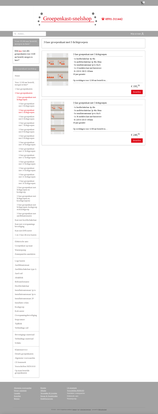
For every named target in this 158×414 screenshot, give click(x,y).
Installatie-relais (22, 303)
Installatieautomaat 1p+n (25, 290)
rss (78, 409)
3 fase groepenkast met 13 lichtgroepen (27, 163)
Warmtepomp (20, 250)
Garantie (17, 393)
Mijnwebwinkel (102, 409)
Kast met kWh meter (23, 231)
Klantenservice (21, 350)
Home (17, 76)
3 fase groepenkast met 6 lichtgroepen (26, 117)
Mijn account (137, 33)
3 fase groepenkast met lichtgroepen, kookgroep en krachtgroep (27, 207)
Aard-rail (19, 273)
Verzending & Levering (48, 393)
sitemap (75, 409)
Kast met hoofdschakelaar (26, 220)
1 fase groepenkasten (23, 89)
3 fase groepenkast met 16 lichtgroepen (27, 182)
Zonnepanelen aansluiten (25, 254)
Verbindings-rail (21, 328)
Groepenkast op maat (24, 246)
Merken (17, 399)
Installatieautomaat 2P (24, 298)
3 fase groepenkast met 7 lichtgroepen (26, 124)
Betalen (43, 388)
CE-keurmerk (20, 362)
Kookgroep (19, 307)
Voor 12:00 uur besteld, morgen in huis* (24, 83)
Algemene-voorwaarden (22, 388)
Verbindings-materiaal (24, 339)
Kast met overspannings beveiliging (25, 225)
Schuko (18, 343)
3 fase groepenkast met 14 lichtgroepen (27, 169)
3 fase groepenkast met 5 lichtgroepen (90, 54)
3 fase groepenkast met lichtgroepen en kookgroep (26, 189)
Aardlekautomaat (22, 265)
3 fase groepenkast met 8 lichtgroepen (26, 130)
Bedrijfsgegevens (46, 399)
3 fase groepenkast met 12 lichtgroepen (27, 156)
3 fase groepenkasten (23, 93)
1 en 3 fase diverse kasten (25, 235)
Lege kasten (20, 261)
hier (20, 51)
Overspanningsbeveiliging (26, 315)
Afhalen (43, 391)
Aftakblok (19, 277)
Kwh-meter (19, 311)
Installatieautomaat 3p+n (25, 294)
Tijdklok (18, 323)
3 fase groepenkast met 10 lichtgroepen (27, 143)
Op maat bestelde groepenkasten (22, 371)
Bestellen (137, 92)
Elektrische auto (21, 241)
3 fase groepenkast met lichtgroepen (26, 98)
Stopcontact (20, 319)
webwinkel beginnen (85, 409)
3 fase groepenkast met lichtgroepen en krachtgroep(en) (26, 198)
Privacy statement (20, 391)
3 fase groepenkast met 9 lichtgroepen (26, 137)
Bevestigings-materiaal (24, 334)
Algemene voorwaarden (25, 358)
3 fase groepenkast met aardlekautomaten (26, 214)
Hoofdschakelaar (22, 286)
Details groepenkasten (24, 354)
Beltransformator (22, 282)
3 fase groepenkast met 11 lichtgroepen (27, 150)
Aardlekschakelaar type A (25, 269)
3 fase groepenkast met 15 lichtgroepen (27, 175)
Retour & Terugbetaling (49, 396)
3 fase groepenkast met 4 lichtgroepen (26, 105)
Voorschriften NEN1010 (25, 366)
